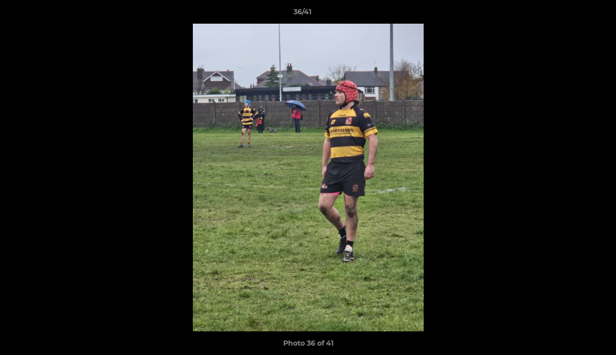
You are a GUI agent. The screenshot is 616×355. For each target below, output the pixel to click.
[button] (574, 14)
